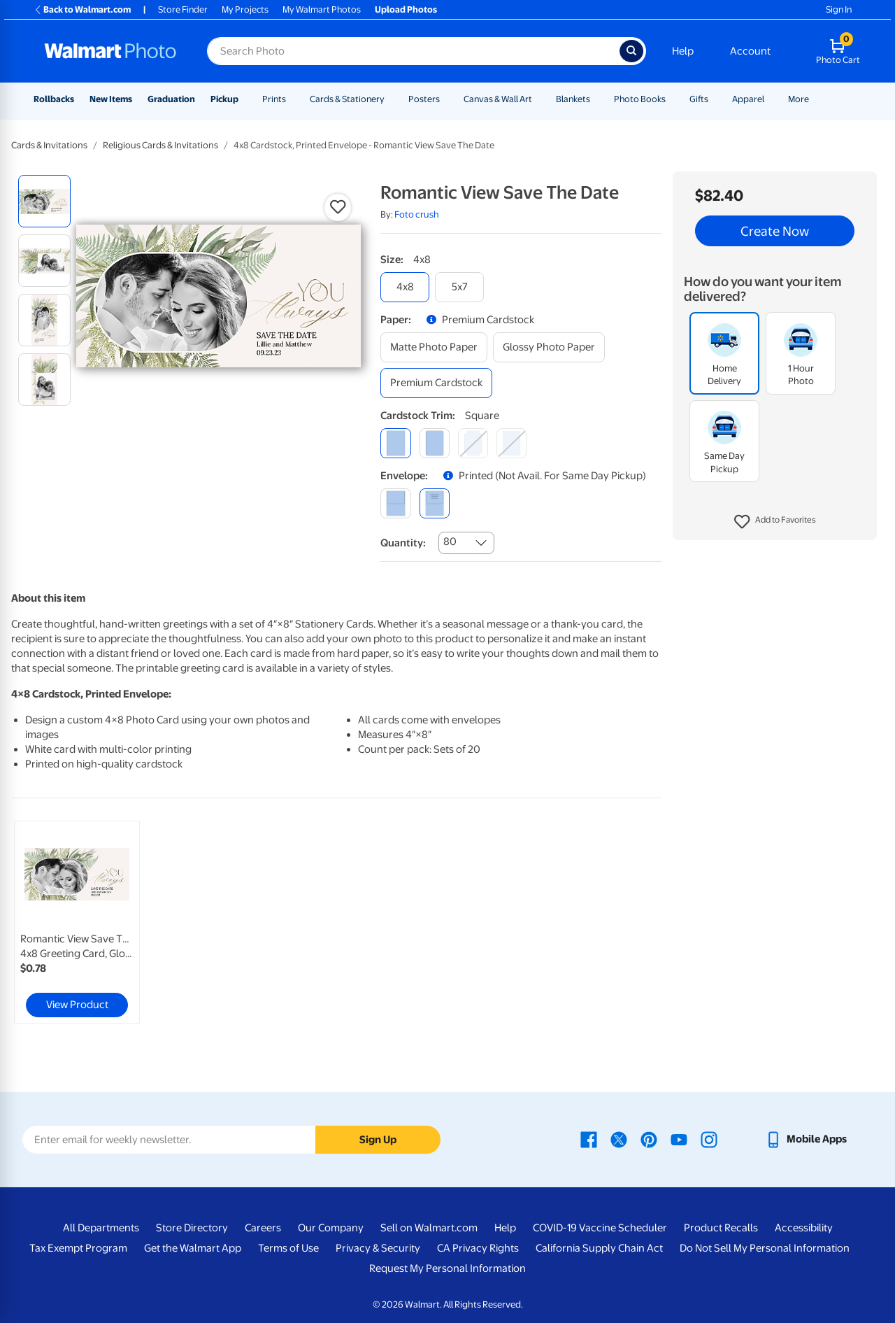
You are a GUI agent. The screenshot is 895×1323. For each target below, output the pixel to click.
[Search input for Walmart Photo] (413, 51)
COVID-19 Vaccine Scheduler (600, 1228)
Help (683, 51)
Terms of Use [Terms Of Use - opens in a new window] (288, 1248)
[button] (775, 522)
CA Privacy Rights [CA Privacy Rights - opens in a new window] (478, 1248)
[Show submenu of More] (815, 99)
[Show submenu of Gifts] (714, 99)
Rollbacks (54, 99)
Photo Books (640, 99)
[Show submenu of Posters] (446, 99)
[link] (77, 922)
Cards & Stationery (347, 99)
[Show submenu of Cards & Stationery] (391, 99)
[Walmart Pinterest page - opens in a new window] (648, 1139)
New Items (111, 99)
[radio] (44, 201)
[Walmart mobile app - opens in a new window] (806, 1139)
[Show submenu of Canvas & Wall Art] (538, 99)
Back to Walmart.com (82, 9)
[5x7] (459, 287)
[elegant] (473, 443)
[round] (435, 443)
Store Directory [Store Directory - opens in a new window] (192, 1228)
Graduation (171, 99)
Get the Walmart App (192, 1248)
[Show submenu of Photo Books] (672, 99)
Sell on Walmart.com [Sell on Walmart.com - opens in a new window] (429, 1228)
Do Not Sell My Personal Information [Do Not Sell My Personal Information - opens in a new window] (765, 1248)
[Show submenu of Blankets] (596, 99)
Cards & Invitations (49, 145)
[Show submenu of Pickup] (245, 99)
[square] (395, 443)
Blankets (573, 99)
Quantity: (403, 543)
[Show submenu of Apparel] (770, 99)
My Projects (245, 9)
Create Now (774, 231)
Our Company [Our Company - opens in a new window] (331, 1228)
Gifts (698, 99)
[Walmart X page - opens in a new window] (618, 1139)
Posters (424, 99)
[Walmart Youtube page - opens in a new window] (679, 1139)
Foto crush (416, 214)
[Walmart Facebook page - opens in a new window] (588, 1139)
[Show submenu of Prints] (292, 99)
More (798, 99)
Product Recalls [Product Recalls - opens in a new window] (721, 1228)
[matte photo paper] (433, 347)
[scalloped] (511, 443)
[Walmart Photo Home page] (110, 51)
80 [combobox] (450, 541)
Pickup (224, 99)
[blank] (395, 503)
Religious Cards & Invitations (160, 145)
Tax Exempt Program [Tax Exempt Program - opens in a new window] (78, 1248)
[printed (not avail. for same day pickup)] (435, 503)
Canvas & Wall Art (498, 99)
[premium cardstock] (436, 383)
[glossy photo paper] (549, 347)
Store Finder (183, 9)
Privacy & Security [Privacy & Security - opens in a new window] (378, 1248)
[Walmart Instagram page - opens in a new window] (709, 1139)
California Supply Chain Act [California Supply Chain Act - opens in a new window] (599, 1248)
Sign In (839, 9)
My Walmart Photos (321, 9)
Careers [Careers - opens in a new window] (263, 1228)
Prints (274, 99)
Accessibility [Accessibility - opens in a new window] (804, 1228)
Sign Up (377, 1139)
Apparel (748, 99)
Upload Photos (406, 9)
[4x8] (404, 287)
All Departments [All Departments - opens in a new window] (101, 1228)
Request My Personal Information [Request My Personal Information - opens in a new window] (447, 1268)
